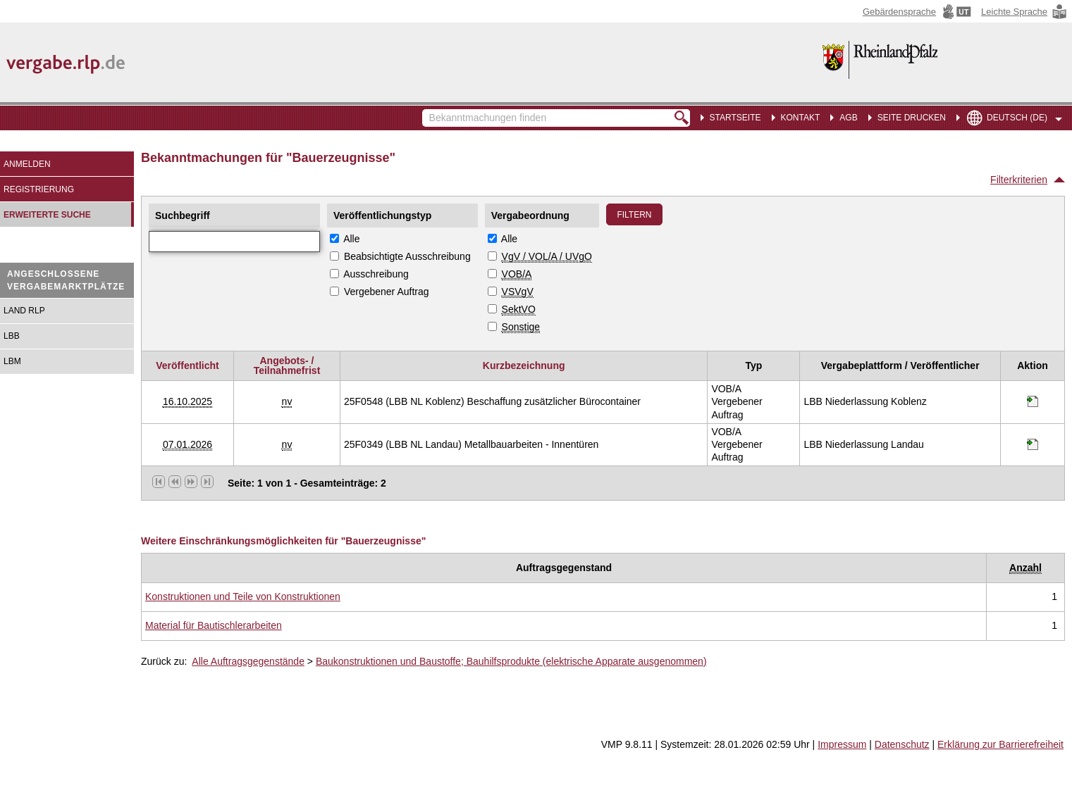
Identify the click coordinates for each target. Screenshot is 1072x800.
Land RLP (24, 310)
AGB (848, 118)
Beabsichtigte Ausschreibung (407, 256)
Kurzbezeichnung (524, 365)
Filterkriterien (1018, 179)
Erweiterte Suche (47, 215)
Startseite (735, 118)
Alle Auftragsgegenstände (248, 661)
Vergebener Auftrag (386, 291)
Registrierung (39, 189)
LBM (12, 361)
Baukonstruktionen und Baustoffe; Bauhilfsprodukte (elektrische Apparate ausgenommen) (511, 661)
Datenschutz (902, 744)
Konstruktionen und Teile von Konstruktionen (242, 596)
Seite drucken (911, 118)
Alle (351, 238)
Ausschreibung (376, 274)
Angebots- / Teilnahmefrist (287, 365)
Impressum (842, 744)
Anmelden (27, 164)
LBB (12, 336)
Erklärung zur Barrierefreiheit (1000, 744)
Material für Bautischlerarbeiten (213, 625)
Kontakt (800, 118)
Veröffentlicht (187, 365)
